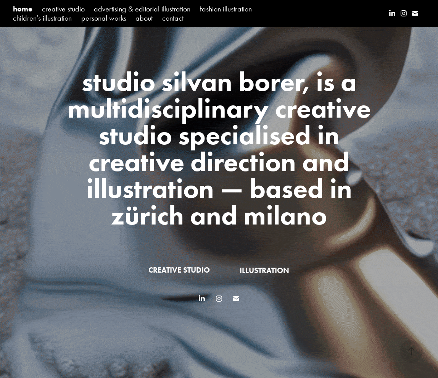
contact (173, 18)
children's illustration (42, 18)
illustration (264, 270)
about (144, 18)
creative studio (63, 8)
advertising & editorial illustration (142, 8)
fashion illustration (226, 8)
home (22, 8)
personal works (103, 18)
